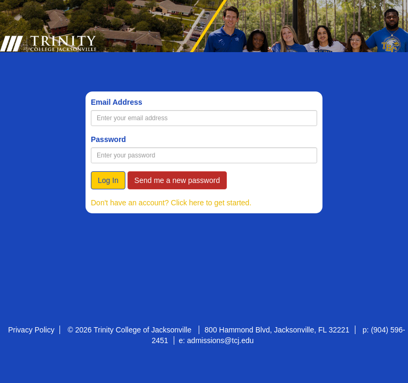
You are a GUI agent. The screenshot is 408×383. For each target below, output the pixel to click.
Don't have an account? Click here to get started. (171, 202)
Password (108, 139)
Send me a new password (177, 180)
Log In (108, 180)
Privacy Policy (31, 330)
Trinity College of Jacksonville (143, 330)
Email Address (116, 102)
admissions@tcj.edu (220, 340)
